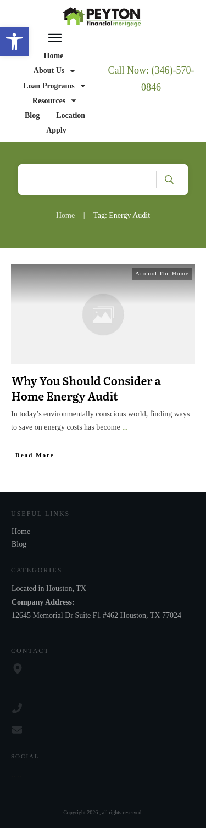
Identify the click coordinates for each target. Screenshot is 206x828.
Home (21, 531)
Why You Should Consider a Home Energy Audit (86, 388)
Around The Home (162, 273)
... (125, 427)
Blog (19, 544)
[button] (14, 41)
